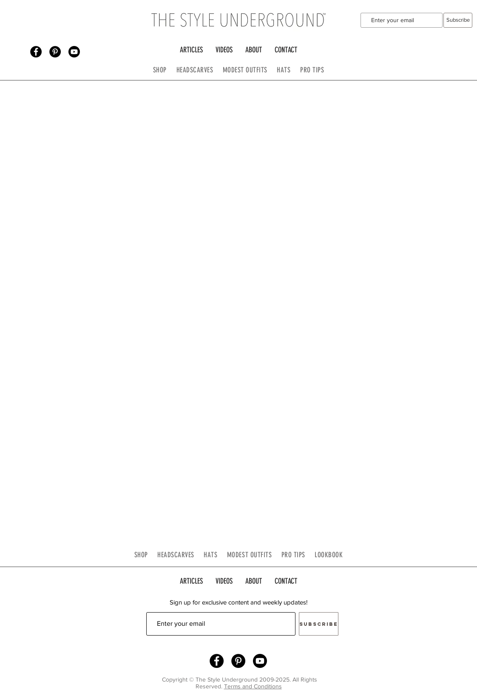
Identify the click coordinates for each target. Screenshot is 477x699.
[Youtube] (74, 51)
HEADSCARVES (199, 70)
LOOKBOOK (329, 554)
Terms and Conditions (253, 686)
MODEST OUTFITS (250, 70)
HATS (283, 70)
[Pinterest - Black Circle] (55, 51)
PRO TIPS (312, 70)
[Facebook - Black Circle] (36, 51)
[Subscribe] (457, 20)
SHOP (160, 70)
